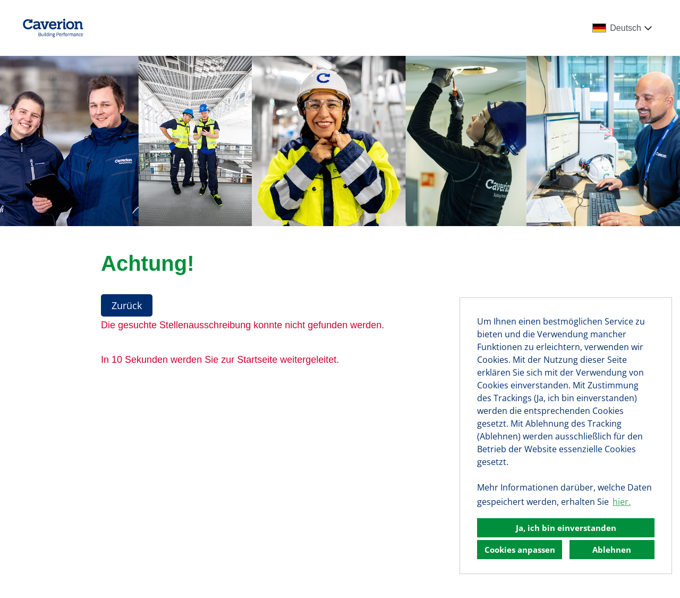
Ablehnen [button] (611, 549)
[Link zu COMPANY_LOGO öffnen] (52, 28)
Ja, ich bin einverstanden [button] (566, 527)
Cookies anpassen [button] (519, 549)
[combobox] (624, 28)
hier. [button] (622, 502)
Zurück (127, 305)
